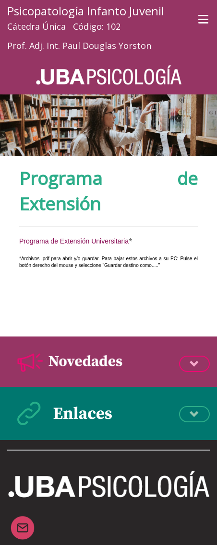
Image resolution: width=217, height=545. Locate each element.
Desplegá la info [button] (194, 364)
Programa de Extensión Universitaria (74, 241)
